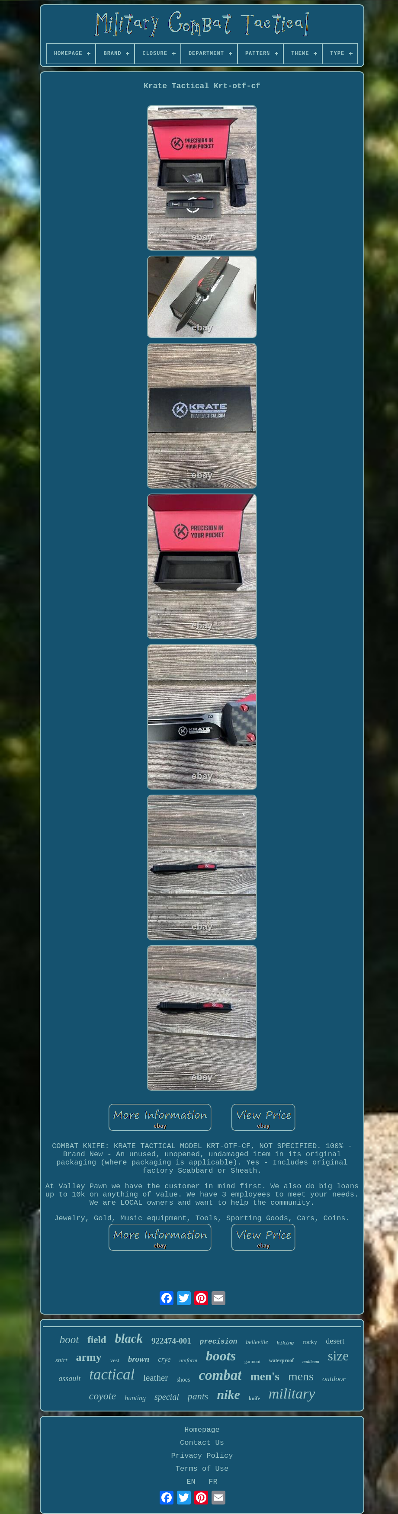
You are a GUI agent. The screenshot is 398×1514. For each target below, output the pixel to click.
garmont (252, 1361)
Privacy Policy (202, 1456)
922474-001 (171, 1340)
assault (69, 1378)
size (338, 1355)
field (96, 1339)
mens (301, 1376)
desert (335, 1341)
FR (213, 1482)
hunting (135, 1398)
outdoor (334, 1379)
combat (220, 1375)
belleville (257, 1342)
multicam (310, 1361)
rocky (309, 1341)
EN (190, 1482)
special (166, 1397)
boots (221, 1355)
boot (69, 1339)
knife (254, 1398)
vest (114, 1360)
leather (155, 1378)
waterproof (281, 1360)
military (292, 1394)
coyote (102, 1396)
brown (139, 1358)
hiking (285, 1343)
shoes (183, 1379)
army (89, 1357)
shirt (61, 1360)
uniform (188, 1360)
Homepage (202, 1430)
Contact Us (202, 1443)
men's (264, 1376)
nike (228, 1394)
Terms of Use (202, 1469)
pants (198, 1396)
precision (218, 1342)
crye (164, 1359)
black (129, 1338)
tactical (112, 1374)
